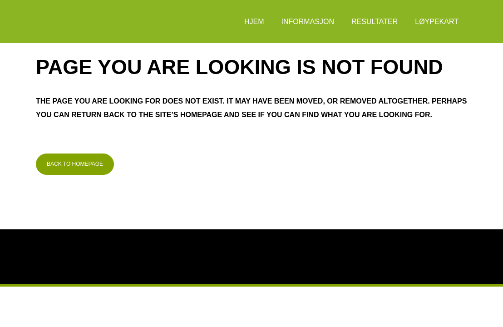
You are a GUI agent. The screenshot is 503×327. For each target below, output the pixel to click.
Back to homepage (75, 164)
